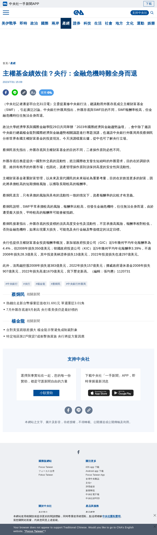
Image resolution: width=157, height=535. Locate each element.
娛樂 (151, 23)
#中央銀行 (12, 283)
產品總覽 (90, 512)
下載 (149, 3)
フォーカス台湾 (46, 471)
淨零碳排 (90, 486)
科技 (87, 23)
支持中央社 (139, 12)
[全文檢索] (152, 13)
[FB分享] (6, 92)
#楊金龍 (40, 283)
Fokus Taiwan (46, 475)
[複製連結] (24, 92)
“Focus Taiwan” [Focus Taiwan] (34, 531)
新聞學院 (90, 490)
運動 (140, 23)
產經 (66, 23)
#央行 (26, 283)
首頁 (5, 63)
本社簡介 (43, 512)
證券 (76, 23)
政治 (34, 23)
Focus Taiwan (46, 467)
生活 (98, 23)
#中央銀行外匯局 (76, 283)
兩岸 (55, 23)
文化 (130, 23)
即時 (23, 23)
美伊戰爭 (9, 23)
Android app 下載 (95, 471)
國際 (44, 23)
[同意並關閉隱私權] (155, 516)
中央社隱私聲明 (111, 516)
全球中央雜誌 (92, 479)
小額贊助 (46, 393)
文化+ (89, 483)
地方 (119, 23)
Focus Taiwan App (95, 475)
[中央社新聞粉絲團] (78, 452)
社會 (108, 23)
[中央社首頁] (79, 13)
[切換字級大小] (33, 92)
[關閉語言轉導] (155, 527)
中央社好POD (93, 498)
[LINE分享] (15, 92)
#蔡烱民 (55, 283)
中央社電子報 (92, 494)
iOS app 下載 (92, 467)
